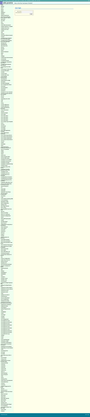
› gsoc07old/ (3, 126)
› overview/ (3, 229)
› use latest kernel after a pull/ (6, 356)
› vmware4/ (3, 384)
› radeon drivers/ (4, 261)
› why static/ (3, 395)
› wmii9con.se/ (4, 402)
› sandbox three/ (4, 278)
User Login (87, 414)
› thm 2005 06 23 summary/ (6, 327)
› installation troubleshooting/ (7, 163)
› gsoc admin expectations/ (6, 135)
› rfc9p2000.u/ (3, 272)
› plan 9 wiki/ (3, 250)
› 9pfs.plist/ (3, 19)
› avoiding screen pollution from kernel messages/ (6, 39)
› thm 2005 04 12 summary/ (6, 322)
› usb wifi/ (3, 353)
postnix (23, 0)
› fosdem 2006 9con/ (5, 106)
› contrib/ (2, 72)
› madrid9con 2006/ (4, 201)
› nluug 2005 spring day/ (6, 218)
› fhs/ (2, 101)
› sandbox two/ (4, 279)
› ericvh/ (2, 95)
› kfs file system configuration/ (4, 194)
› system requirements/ (5, 308)
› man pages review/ (5, 206)
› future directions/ (4, 109)
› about (2, 23)
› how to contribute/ (5, 149)
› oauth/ (2, 220)
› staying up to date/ (5, 300)
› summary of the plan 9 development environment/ (6, 303)
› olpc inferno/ (3, 223)
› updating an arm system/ (6, 346)
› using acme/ (3, 359)
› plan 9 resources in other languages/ (6, 247)
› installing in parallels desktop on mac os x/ (5, 170)
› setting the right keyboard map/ (6, 283)
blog (1, 0)
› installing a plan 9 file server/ (5, 167)
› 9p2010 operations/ (5, 15)
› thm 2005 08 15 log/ (5, 329)
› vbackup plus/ (4, 378)
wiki (15, 0)
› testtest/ (3, 317)
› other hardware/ (4, 226)
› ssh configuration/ (5, 299)
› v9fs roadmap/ (4, 373)
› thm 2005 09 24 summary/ (6, 332)
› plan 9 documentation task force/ (6, 243)
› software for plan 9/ (5, 294)
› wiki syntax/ (3, 399)
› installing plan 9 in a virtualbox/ (5, 175)
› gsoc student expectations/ (6, 139)
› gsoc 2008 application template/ (5, 131)
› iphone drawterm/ (4, 186)
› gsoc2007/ (3, 127)
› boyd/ (2, 50)
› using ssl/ (3, 367)
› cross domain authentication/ (4, 77)
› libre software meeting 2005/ (7, 198)
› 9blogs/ (2, 6)
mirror (10, 0)
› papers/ (2, 234)
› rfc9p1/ (2, 271)
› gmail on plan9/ (4, 112)
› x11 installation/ (4, 405)
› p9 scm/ (2, 232)
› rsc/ (2, 275)
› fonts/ (2, 103)
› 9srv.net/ (3, 20)
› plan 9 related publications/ (7, 244)
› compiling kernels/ (5, 60)
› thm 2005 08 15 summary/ (6, 330)
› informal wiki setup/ (5, 158)
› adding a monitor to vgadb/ (7, 26)
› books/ (2, 47)
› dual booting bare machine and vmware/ (6, 94)
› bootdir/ (2, 48)
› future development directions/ (5, 108)
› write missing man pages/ (6, 404)
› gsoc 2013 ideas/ (4, 118)
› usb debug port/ (4, 350)
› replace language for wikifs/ (5, 266)
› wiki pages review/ (5, 398)
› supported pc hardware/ (6, 304)
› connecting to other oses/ (6, 69)
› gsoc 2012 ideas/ (4, 117)
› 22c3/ (2, 5)
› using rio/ (3, 365)
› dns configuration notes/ (6, 84)
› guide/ (2, 142)
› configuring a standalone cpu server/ (6, 62)
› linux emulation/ (4, 200)
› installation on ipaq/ (5, 162)
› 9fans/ (2, 9)
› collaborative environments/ (7, 57)
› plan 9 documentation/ (5, 241)
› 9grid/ (2, 10)
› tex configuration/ (5, 319)
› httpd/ (2, 150)
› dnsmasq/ (3, 86)
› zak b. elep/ (3, 409)
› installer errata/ (4, 165)
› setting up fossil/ (4, 290)
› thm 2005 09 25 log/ (5, 333)
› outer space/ (3, 228)
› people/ (2, 235)
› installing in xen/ (4, 171)
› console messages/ (5, 70)
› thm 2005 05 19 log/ (5, 323)
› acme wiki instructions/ (6, 25)
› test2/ (2, 313)
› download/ (3, 89)
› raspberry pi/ (4, 262)
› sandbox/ (3, 276)
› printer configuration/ (5, 258)
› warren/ (2, 388)
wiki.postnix (17, 3)
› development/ (4, 78)
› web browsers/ (4, 390)
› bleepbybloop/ (4, 44)
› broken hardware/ (4, 51)
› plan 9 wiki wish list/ (5, 251)
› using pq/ (3, 364)
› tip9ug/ (2, 335)
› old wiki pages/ (4, 221)
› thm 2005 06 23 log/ (5, 326)
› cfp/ (2, 54)
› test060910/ (3, 311)
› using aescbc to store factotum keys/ (5, 361)
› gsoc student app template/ (7, 121)
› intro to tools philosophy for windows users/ (6, 184)
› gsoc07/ (2, 124)
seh (89, 0)
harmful (33, 0)
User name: (25, 11)
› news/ (2, 217)
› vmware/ (3, 383)
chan (18, 0)
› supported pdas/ (4, 306)
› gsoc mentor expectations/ (6, 136)
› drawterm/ (3, 90)
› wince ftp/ (3, 401)
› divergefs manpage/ (5, 83)
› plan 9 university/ (4, 248)
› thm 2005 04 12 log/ (5, 320)
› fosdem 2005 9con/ (5, 104)
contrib (6, 0)
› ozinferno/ (3, 231)
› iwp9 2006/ (3, 189)
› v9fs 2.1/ (3, 371)
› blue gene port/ (4, 45)
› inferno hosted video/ (5, 156)
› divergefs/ (3, 81)
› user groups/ (4, 357)
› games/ (2, 111)
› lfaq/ (2, 197)
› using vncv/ (3, 370)
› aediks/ (2, 30)
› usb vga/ (3, 352)
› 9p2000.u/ (3, 12)
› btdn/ (2, 53)
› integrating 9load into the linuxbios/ (6, 180)
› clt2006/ (2, 56)
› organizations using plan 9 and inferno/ (6, 225)
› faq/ (2, 100)
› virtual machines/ (4, 381)
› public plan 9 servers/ (5, 259)
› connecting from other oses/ (6, 67)
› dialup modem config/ (5, 80)
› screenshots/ (3, 281)
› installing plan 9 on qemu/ (6, 176)
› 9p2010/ (2, 13)
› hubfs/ (2, 152)
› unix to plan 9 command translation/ (6, 344)
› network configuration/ (6, 215)
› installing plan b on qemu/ (6, 178)
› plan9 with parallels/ (5, 239)
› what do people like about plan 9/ (6, 392)
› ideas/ (2, 153)
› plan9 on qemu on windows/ (5, 238)
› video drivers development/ (6, 380)
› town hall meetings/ (5, 339)
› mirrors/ (2, 211)
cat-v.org (38, 0)
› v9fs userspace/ (4, 374)
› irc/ (1, 187)
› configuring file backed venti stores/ (6, 65)
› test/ (2, 310)
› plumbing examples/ (5, 253)
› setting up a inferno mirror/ (6, 287)
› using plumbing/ (4, 362)
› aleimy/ (2, 33)
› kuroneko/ (3, 195)
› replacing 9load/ (4, 268)
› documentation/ (4, 87)
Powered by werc (4, 414)
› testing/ (2, 316)
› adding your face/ (5, 29)
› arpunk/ (2, 36)
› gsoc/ (2, 123)
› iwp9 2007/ (3, 190)
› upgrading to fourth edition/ (7, 347)
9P (35, 0)
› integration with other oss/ (6, 182)
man (3, 0)
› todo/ (2, 338)
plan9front (29, 0)
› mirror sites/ (3, 207)
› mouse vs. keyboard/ (5, 214)
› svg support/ (3, 307)
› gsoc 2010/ (3, 114)
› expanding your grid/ (5, 98)
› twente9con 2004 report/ (6, 342)
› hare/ (2, 145)
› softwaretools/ (4, 296)
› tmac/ (2, 336)
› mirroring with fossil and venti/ (6, 209)
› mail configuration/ (5, 203)
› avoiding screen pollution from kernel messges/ (6, 41)
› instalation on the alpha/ (6, 159)
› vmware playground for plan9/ (6, 387)
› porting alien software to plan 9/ (6, 255)
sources (13, 0)
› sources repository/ (5, 297)
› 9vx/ (2, 22)
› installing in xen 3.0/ (5, 173)
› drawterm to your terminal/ (6, 92)
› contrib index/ (4, 73)
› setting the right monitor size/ (6, 286)
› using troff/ (3, 368)
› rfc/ (2, 269)
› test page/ (3, 314)
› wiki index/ (3, 396)
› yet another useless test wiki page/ (6, 408)
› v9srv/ (2, 377)
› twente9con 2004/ (4, 341)
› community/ (3, 59)
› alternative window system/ (7, 35)
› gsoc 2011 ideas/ (4, 115)
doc (25, 0)
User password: (24, 12)
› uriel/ (2, 349)
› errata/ (2, 97)
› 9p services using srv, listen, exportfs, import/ (5, 17)
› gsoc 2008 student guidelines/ (5, 133)
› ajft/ (2, 32)
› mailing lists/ (4, 204)
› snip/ (2, 293)
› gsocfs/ (2, 141)
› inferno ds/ (3, 155)
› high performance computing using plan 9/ (6, 147)
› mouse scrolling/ (4, 212)
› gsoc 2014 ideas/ (4, 120)
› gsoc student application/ (6, 138)
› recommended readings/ (6, 264)
